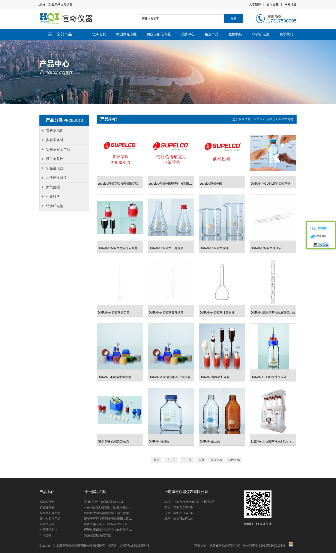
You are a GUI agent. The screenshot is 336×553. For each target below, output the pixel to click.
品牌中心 (188, 34)
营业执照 (200, 545)
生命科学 (53, 196)
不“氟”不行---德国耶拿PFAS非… (105, 502)
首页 (257, 119)
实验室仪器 (46, 524)
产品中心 (269, 119)
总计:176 (234, 460)
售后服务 (273, 4)
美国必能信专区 (159, 34)
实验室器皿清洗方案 (97, 535)
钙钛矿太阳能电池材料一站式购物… (108, 513)
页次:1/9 (216, 460)
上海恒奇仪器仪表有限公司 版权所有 (80, 545)
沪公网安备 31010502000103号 (264, 545)
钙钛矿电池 (260, 34)
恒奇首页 (99, 34)
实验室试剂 (46, 502)
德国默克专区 (126, 34)
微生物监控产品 (49, 518)
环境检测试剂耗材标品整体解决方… (108, 529)
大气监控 (45, 535)
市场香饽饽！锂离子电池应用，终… (108, 518)
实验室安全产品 (49, 513)
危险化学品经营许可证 (225, 545)
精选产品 (211, 34)
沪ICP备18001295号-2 (134, 545)
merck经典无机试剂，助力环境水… (107, 507)
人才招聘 (255, 4)
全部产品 (60, 34)
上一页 (171, 460)
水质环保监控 (48, 529)
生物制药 (235, 34)
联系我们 (286, 34)
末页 (201, 460)
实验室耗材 (285, 119)
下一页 (186, 460)
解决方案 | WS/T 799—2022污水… (107, 524)
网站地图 (291, 4)
